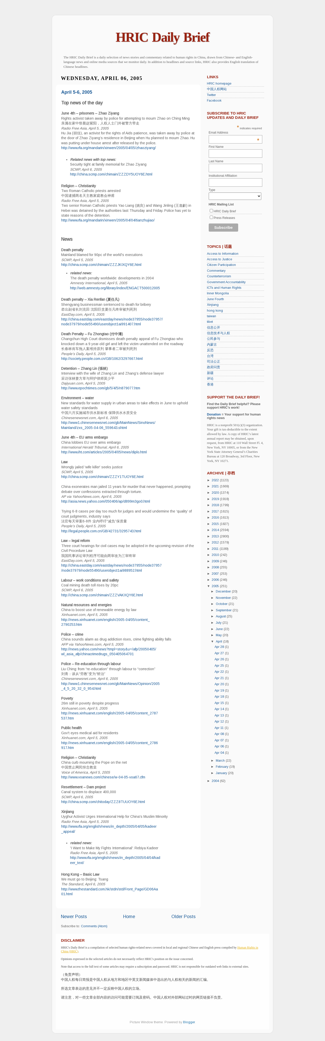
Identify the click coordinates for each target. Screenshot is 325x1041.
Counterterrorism (219, 276)
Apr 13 (220, 715)
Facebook (214, 100)
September (224, 610)
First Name (216, 147)
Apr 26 (220, 659)
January (222, 773)
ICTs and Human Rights (224, 288)
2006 (216, 580)
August (221, 616)
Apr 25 (220, 665)
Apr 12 (220, 721)
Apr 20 (220, 684)
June (220, 629)
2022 (216, 480)
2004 (216, 781)
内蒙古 (212, 344)
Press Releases (224, 218)
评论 (210, 378)
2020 (216, 492)
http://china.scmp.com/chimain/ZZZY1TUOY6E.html (102, 477)
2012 (216, 542)
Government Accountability (226, 282)
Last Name (216, 161)
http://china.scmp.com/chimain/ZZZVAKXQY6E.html (102, 595)
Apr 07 (220, 740)
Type (212, 190)
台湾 (210, 356)
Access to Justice (219, 259)
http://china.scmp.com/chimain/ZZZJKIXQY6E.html (101, 265)
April (219, 641)
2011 (216, 549)
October (222, 604)
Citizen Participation (221, 265)
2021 (216, 486)
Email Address (234, 132)
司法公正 (213, 361)
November (224, 598)
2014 (216, 530)
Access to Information (222, 253)
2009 (216, 561)
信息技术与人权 (218, 333)
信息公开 (213, 327)
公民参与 (213, 339)
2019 (216, 499)
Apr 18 (220, 696)
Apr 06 (220, 746)
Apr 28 (220, 647)
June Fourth (215, 299)
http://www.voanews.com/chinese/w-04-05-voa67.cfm (103, 777)
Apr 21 (220, 678)
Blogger (189, 1022)
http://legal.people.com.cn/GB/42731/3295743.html (101, 531)
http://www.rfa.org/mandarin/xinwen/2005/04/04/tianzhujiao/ (108, 220)
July (219, 622)
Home (129, 916)
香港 (210, 384)
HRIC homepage (219, 83)
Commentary (216, 271)
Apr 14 (220, 709)
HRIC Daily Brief (162, 37)
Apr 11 (220, 728)
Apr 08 (220, 734)
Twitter (211, 95)
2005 (216, 586)
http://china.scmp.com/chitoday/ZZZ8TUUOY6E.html (103, 802)
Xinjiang (213, 305)
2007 (216, 573)
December (224, 591)
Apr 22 (220, 672)
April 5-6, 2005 (76, 92)
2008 (216, 567)
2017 (216, 511)
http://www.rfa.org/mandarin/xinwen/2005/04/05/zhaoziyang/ (108, 148)
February (222, 766)
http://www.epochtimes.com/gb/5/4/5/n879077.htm (100, 388)
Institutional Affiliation (223, 176)
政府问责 (213, 367)
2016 (216, 517)
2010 (216, 555)
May (219, 635)
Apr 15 (220, 703)
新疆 (210, 373)
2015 (216, 524)
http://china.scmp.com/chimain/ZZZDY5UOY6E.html (111, 174)
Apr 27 (220, 653)
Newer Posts (74, 916)
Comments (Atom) (94, 926)
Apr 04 (220, 753)
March (221, 760)
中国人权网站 (217, 89)
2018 (216, 505)
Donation (214, 414)
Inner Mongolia (218, 293)
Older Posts (183, 916)
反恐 (210, 350)
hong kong (215, 310)
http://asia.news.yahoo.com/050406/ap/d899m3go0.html (105, 501)
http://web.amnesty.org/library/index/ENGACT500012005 (115, 288)
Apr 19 (220, 690)
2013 (216, 536)
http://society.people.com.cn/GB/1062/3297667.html (102, 359)
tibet (210, 322)
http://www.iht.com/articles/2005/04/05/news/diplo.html (104, 452)
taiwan (211, 316)
